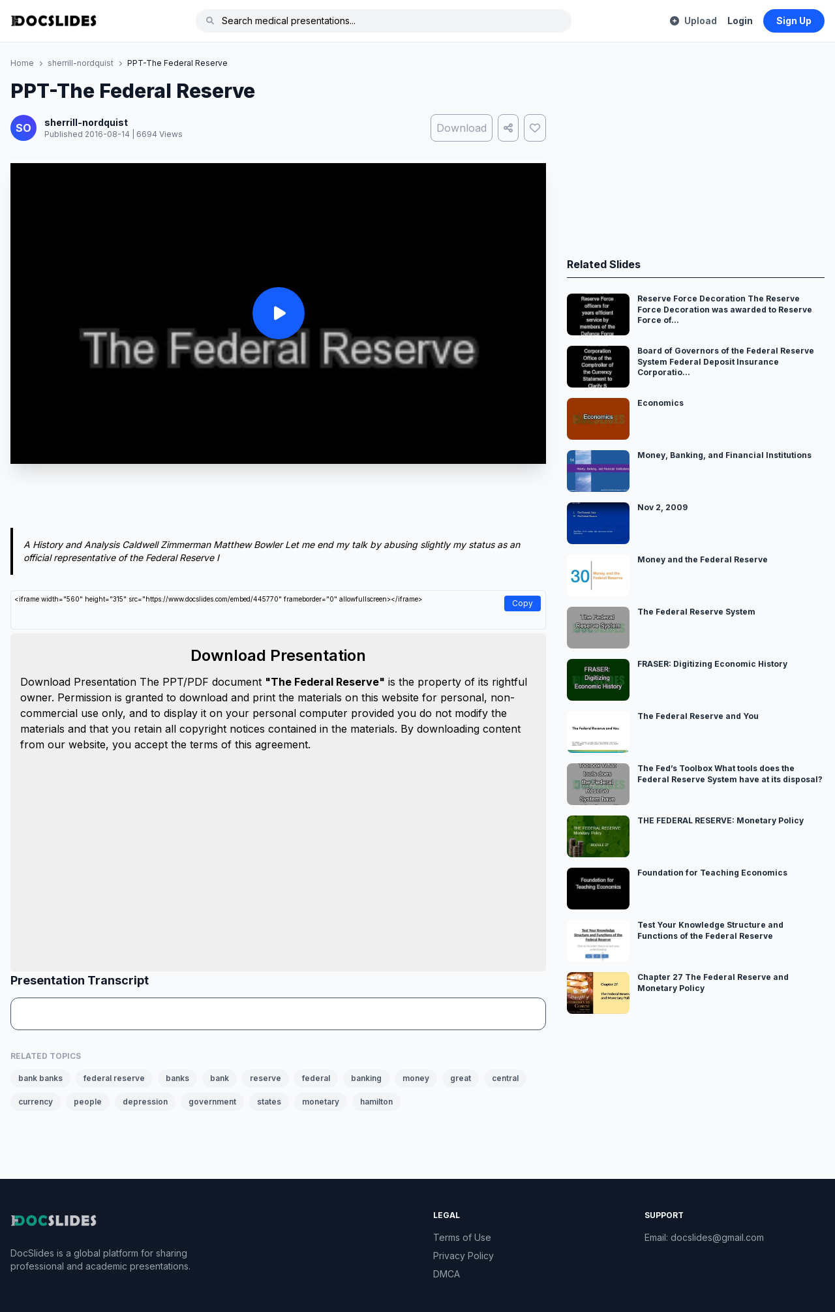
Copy (522, 603)
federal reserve (114, 1078)
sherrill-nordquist (81, 63)
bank (219, 1078)
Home (22, 63)
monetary (320, 1101)
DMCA (446, 1273)
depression (145, 1101)
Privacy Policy (463, 1255)
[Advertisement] (278, 498)
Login (740, 20)
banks (177, 1078)
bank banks (40, 1078)
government (212, 1101)
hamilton (376, 1101)
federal (316, 1078)
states (269, 1101)
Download (461, 127)
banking (366, 1078)
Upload (693, 20)
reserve (265, 1078)
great (460, 1078)
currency (35, 1101)
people (88, 1101)
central (505, 1078)
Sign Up (794, 20)
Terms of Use (462, 1237)
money (415, 1078)
